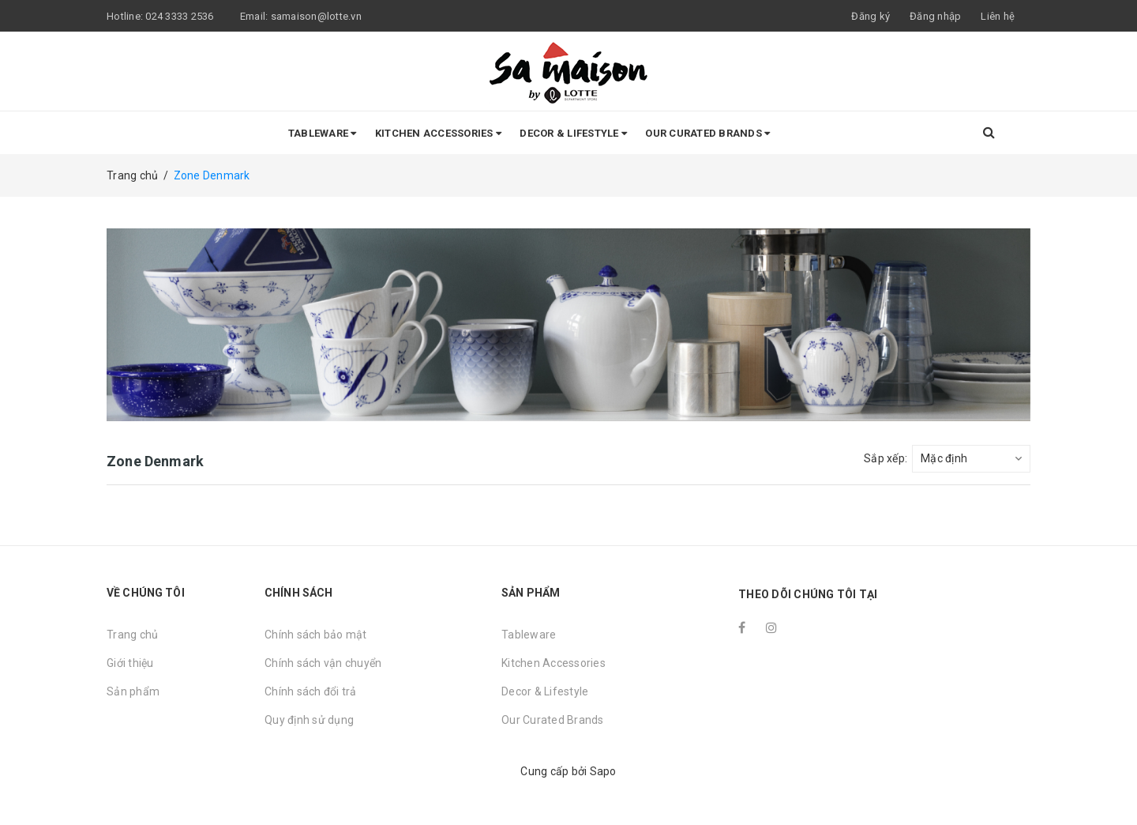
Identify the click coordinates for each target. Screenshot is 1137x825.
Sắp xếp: (885, 458)
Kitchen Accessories (438, 133)
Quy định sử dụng (309, 720)
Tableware (322, 133)
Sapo (603, 771)
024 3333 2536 (180, 16)
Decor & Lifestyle (573, 133)
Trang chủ (132, 634)
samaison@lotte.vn (316, 16)
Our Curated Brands (707, 133)
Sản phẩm (133, 691)
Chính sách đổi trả (311, 691)
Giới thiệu (130, 663)
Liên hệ (998, 16)
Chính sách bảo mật (316, 634)
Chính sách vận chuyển (323, 663)
